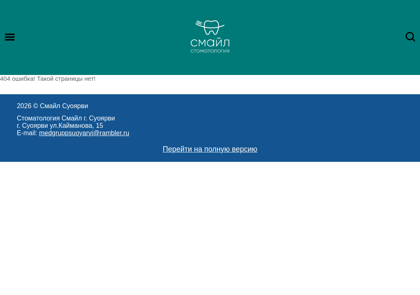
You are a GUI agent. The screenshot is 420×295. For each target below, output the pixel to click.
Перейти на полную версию (210, 149)
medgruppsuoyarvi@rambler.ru (84, 132)
